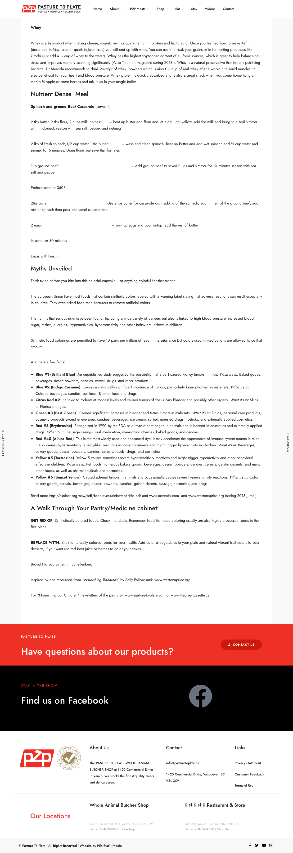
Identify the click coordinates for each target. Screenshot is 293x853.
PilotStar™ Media (109, 845)
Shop (160, 8)
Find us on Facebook (64, 700)
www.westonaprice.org (172, 580)
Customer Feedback (249, 774)
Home (97, 8)
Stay (194, 8)
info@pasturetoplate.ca (182, 763)
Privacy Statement (248, 763)
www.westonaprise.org (206, 495)
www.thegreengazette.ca (190, 595)
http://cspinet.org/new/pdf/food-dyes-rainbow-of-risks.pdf (95, 495)
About (113, 8)
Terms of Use (244, 785)
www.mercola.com (164, 495)
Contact (228, 8)
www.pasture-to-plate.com (145, 595)
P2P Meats (137, 8)
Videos (210, 8)
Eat (177, 8)
